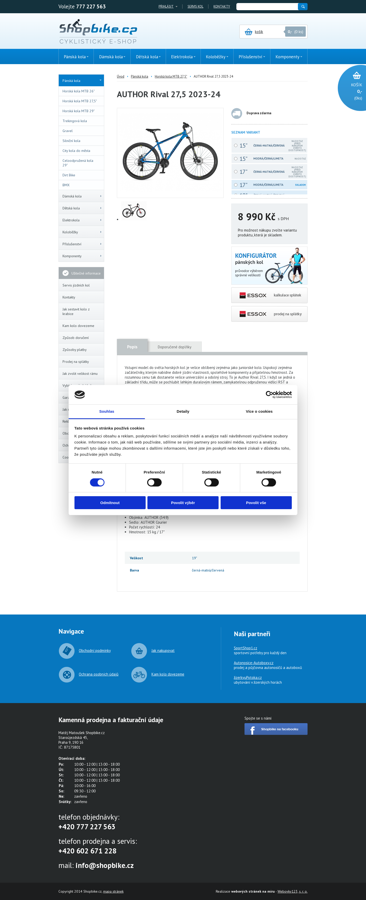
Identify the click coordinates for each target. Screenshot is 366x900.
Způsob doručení (76, 337)
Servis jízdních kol (76, 285)
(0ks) (349, 91)
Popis (132, 347)
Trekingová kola (75, 121)
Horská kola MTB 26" (79, 91)
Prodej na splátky (76, 361)
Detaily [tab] (183, 411)
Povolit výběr (183, 503)
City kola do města (76, 150)
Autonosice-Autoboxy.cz (253, 662)
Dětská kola (82, 208)
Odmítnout (110, 503)
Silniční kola (71, 140)
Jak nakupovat (163, 650)
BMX (66, 185)
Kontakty (222, 6)
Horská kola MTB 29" (79, 111)
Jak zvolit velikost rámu (80, 373)
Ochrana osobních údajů (98, 674)
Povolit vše (256, 503)
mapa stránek (113, 891)
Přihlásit (166, 6)
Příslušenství (82, 244)
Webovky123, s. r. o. (293, 891)
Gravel (68, 130)
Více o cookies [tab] (259, 411)
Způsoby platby (75, 349)
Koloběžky (82, 232)
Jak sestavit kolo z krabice (76, 311)
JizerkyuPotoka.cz (248, 677)
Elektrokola (82, 220)
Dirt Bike (69, 175)
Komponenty (82, 256)
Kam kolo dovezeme (78, 325)
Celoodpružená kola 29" (78, 162)
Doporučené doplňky (174, 347)
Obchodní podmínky (95, 650)
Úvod (120, 76)
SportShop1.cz (245, 648)
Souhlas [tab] (106, 411)
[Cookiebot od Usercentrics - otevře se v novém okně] (269, 394)
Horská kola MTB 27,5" (80, 101)
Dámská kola (82, 196)
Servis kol (195, 6)
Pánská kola (82, 80)
